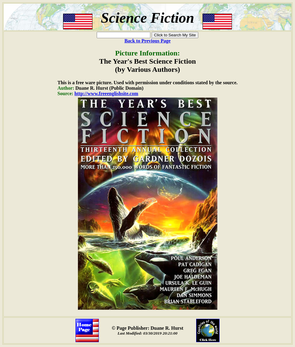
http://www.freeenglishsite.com (106, 93)
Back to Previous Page (147, 40)
